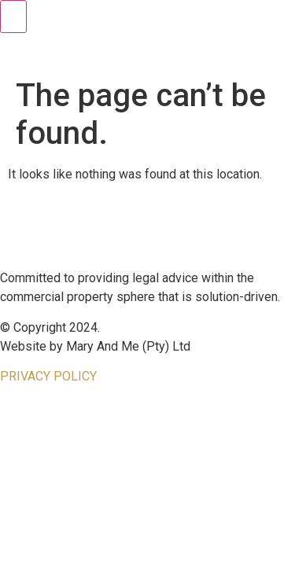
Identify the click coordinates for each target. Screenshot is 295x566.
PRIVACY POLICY (48, 376)
